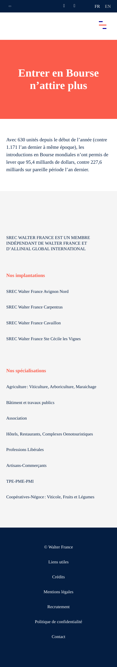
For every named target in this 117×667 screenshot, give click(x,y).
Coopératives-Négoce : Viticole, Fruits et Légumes (50, 497)
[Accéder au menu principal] (103, 25)
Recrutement (58, 607)
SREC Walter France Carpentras (34, 307)
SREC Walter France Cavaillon (33, 323)
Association (16, 418)
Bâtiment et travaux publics (30, 403)
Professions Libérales (25, 450)
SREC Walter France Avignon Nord (37, 291)
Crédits (58, 577)
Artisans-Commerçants (27, 465)
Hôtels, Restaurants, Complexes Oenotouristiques (50, 434)
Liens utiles (58, 562)
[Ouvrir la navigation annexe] (10, 6)
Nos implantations (25, 275)
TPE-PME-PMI (20, 481)
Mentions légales (58, 592)
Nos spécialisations (26, 370)
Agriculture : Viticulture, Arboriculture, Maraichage (51, 387)
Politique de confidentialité (58, 622)
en (108, 6)
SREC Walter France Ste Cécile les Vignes (43, 339)
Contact (59, 637)
